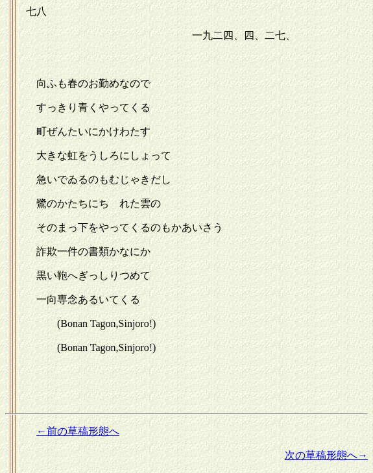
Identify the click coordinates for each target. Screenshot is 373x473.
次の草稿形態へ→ (326, 455)
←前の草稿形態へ (77, 431)
